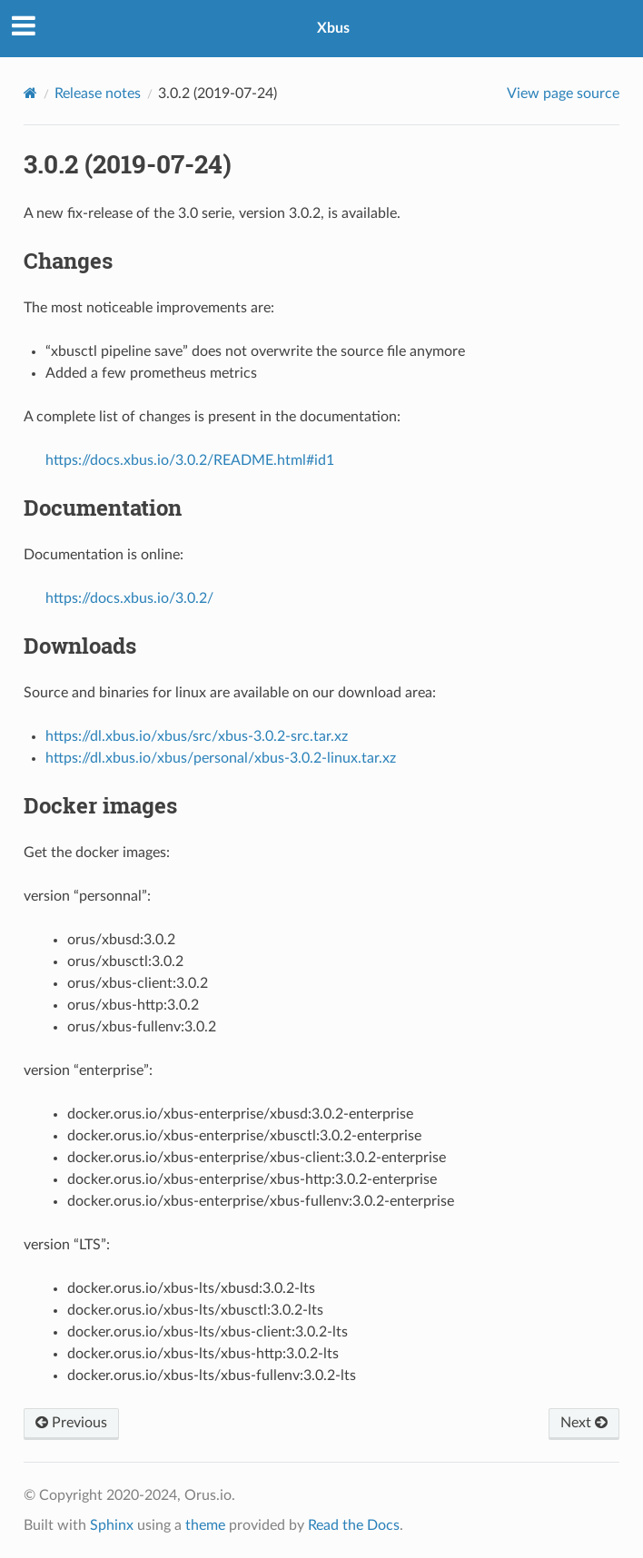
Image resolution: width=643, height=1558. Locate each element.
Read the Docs (354, 1525)
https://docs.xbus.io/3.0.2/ (129, 598)
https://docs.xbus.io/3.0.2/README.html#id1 (189, 460)
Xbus (333, 28)
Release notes (97, 93)
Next (584, 1422)
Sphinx (112, 1525)
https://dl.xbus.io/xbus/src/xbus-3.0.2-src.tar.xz (196, 736)
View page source (563, 93)
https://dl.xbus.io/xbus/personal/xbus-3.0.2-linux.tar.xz (220, 758)
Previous (71, 1422)
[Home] (30, 93)
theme (205, 1525)
